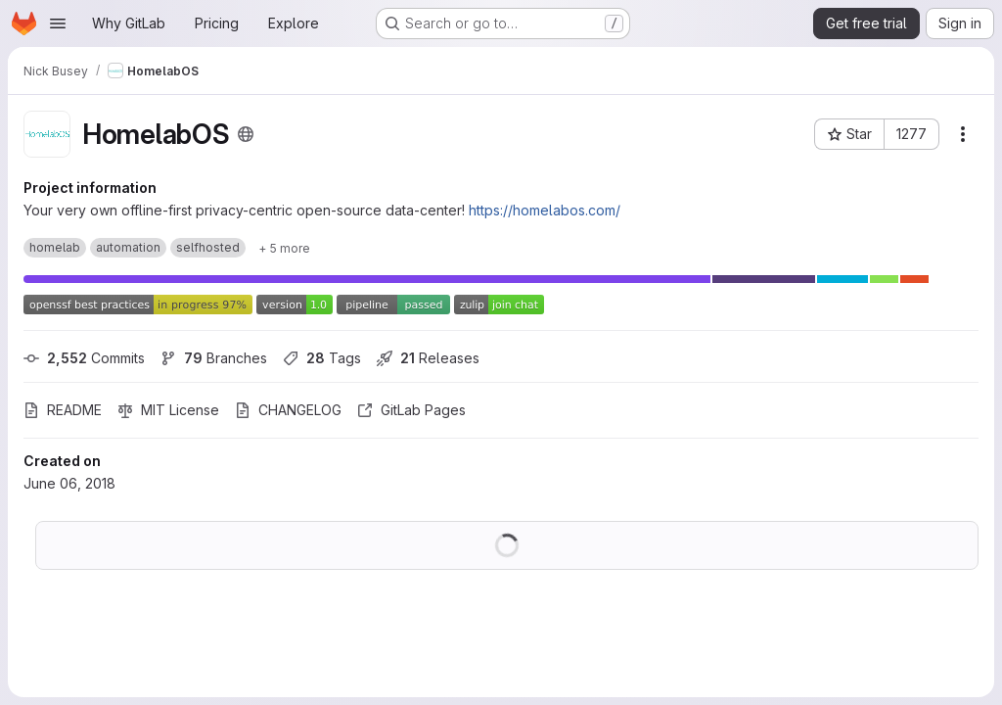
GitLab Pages (411, 409)
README (62, 409)
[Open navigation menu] (57, 23)
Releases (428, 358)
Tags (322, 358)
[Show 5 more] (284, 247)
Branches (213, 358)
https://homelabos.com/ (544, 210)
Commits (84, 358)
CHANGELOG (288, 409)
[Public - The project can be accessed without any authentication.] (245, 134)
